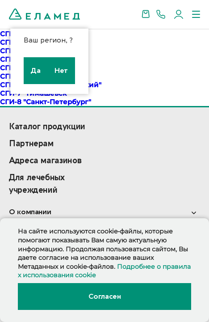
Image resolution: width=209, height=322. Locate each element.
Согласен (104, 296)
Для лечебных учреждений (37, 184)
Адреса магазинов (45, 160)
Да (35, 71)
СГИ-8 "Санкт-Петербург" (45, 101)
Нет (61, 71)
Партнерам (31, 143)
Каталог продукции (47, 126)
